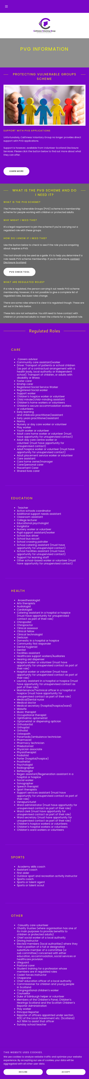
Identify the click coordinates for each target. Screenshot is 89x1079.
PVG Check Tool (19, 271)
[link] (44, 26)
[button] (6, 6)
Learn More (16, 171)
